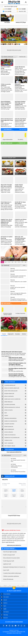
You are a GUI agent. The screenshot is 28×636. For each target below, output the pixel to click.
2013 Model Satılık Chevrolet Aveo (18, 460)
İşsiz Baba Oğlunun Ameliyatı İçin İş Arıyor (17, 369)
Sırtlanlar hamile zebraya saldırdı (7, 314)
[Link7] (12, 44)
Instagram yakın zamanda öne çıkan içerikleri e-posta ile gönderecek (18, 277)
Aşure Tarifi (5, 173)
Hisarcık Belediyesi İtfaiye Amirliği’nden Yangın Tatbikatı (6, 103)
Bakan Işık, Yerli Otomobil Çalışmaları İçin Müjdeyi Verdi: (20, 238)
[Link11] (19, 44)
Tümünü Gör (24, 303)
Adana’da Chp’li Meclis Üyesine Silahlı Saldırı (20, 119)
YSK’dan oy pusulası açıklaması (6, 84)
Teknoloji (12, 268)
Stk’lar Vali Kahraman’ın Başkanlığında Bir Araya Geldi (7, 120)
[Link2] (3, 44)
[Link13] (23, 44)
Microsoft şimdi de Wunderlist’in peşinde (18, 270)
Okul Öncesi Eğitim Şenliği (10, 6)
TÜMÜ (24, 455)
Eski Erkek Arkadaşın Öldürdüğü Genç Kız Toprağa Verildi (20, 103)
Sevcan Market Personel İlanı (18, 471)
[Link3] (5, 44)
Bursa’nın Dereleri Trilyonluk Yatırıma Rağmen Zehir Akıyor (16, 374)
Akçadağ (17, 334)
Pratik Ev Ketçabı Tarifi (9, 158)
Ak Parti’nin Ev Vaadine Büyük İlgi (6, 237)
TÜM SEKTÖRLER (23, 129)
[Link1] (1, 44)
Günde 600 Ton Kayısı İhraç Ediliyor (20, 202)
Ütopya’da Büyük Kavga (14, 515)
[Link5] (8, 44)
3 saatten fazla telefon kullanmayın (12, 573)
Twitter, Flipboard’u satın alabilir (18, 281)
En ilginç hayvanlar (20, 313)
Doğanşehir (11, 334)
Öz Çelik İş (20, 139)
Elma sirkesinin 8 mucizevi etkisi (10, 330)
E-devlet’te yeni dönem (21, 219)
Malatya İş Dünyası (14, 630)
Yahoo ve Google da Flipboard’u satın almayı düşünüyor (18, 293)
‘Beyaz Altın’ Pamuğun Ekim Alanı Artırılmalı (6, 185)
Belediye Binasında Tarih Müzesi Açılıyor (11, 351)
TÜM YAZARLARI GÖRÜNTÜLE (14, 452)
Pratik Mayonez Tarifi (7, 166)
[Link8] (14, 44)
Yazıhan (4, 334)
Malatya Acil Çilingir (21, 22)
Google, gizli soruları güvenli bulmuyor (17, 288)
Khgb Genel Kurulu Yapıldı (15, 357)
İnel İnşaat (7, 22)
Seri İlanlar (13, 458)
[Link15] (26, 44)
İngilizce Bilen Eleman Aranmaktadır (16, 466)
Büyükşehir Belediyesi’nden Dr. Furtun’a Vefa (19, 85)
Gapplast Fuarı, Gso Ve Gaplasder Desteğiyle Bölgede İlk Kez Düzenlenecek (6, 222)
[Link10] (17, 44)
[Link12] (21, 44)
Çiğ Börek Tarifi (19, 166)
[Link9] (16, 44)
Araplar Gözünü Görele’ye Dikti (19, 185)
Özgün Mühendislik (7, 139)
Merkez (24, 334)
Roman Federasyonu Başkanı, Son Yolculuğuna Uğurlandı (17, 363)
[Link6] (10, 44)
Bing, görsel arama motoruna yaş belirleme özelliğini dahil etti (18, 299)
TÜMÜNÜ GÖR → (23, 56)
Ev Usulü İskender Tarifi (19, 173)
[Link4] (7, 44)
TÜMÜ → (25, 265)
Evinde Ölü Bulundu (20, 67)
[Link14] (24, 44)
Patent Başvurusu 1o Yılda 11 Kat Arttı (6, 202)
